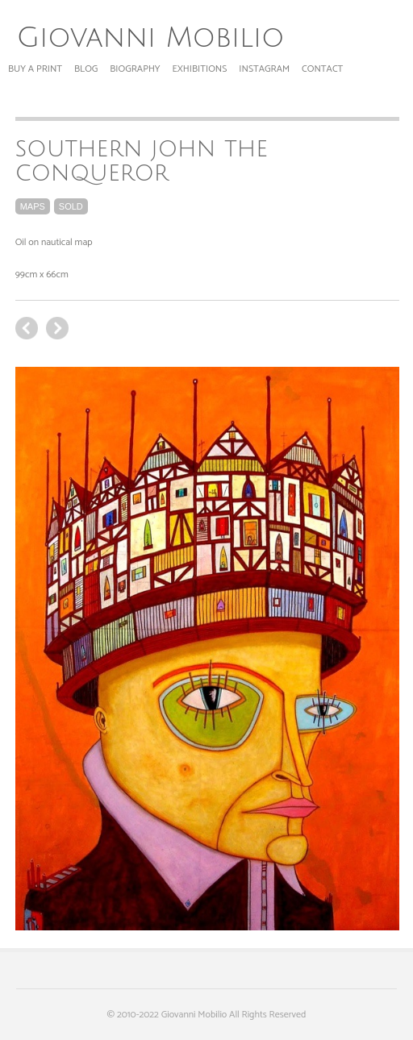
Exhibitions (200, 69)
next (26, 328)
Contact (322, 69)
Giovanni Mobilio (150, 38)
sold (71, 206)
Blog (86, 69)
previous (57, 328)
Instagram (264, 69)
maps (32, 206)
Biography (135, 69)
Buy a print (35, 69)
